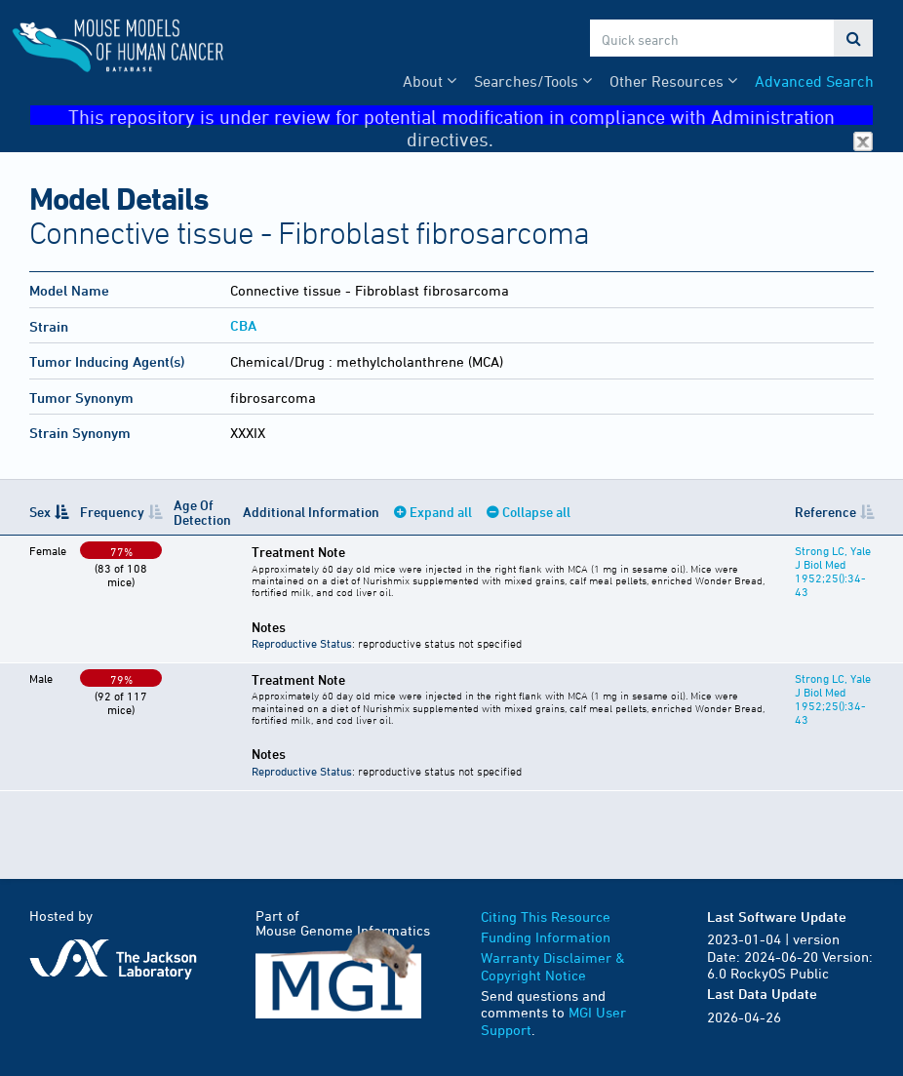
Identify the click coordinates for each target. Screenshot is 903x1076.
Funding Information (545, 937)
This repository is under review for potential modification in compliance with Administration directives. (470, 115)
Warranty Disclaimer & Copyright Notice (553, 966)
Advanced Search (814, 81)
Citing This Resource (545, 916)
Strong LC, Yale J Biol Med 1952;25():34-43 (833, 570)
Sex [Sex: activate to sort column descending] (40, 511)
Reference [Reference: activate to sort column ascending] (825, 511)
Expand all (441, 511)
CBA (243, 325)
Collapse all (536, 511)
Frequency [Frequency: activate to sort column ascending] (112, 511)
